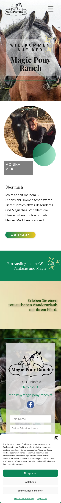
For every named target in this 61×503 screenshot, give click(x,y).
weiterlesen (20, 234)
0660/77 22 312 (30, 387)
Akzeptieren (30, 473)
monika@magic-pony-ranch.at (30, 395)
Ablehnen (30, 481)
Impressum (42, 498)
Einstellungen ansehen (30, 490)
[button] (56, 438)
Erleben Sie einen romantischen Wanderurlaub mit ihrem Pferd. (32, 305)
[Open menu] (50, 9)
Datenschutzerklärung (24, 498)
